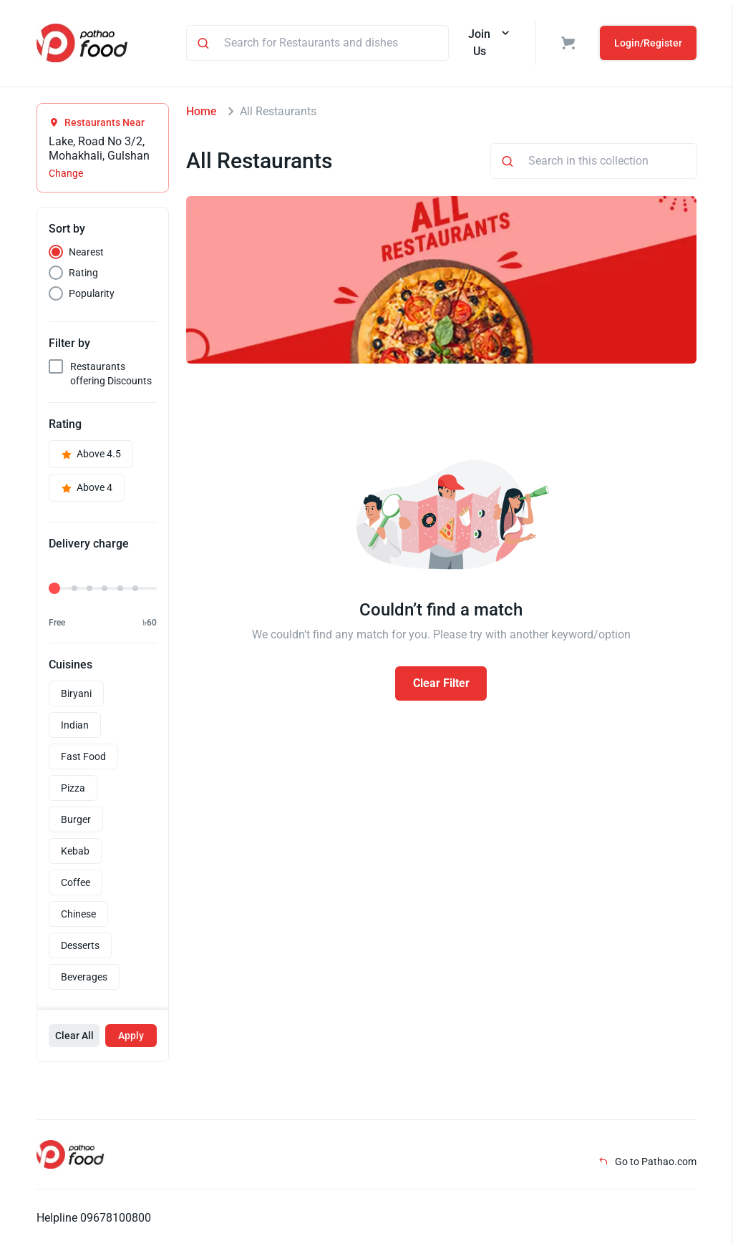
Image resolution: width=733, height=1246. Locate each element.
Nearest (86, 252)
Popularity (92, 293)
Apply (131, 1035)
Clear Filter (441, 683)
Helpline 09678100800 (94, 1218)
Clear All (74, 1035)
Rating (83, 272)
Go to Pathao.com (647, 1161)
